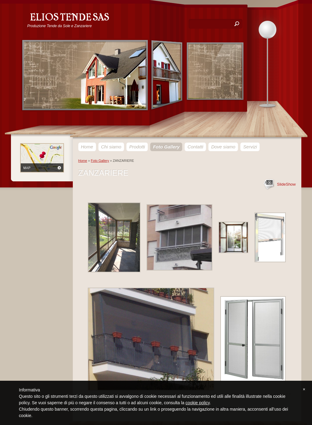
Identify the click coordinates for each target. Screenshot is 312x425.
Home (87, 146)
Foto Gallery (166, 146)
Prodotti (137, 146)
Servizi (250, 146)
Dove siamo (223, 146)
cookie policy (198, 402)
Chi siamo (111, 146)
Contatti (195, 146)
